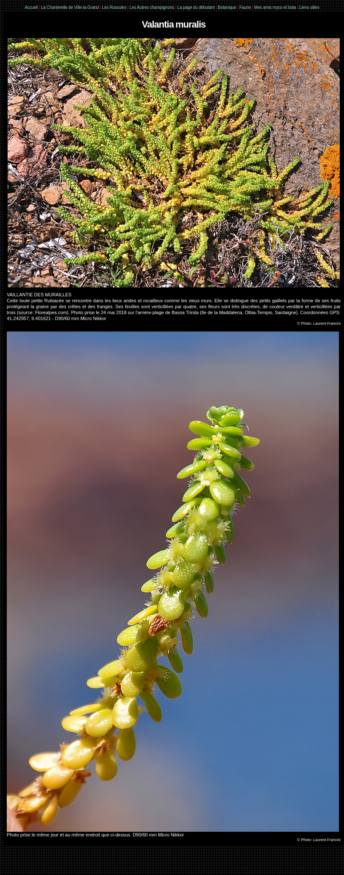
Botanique (227, 7)
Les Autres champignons (152, 7)
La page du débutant (196, 7)
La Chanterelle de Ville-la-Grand (70, 7)
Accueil (31, 7)
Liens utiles (309, 7)
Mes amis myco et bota (275, 7)
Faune (245, 7)
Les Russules (114, 7)
